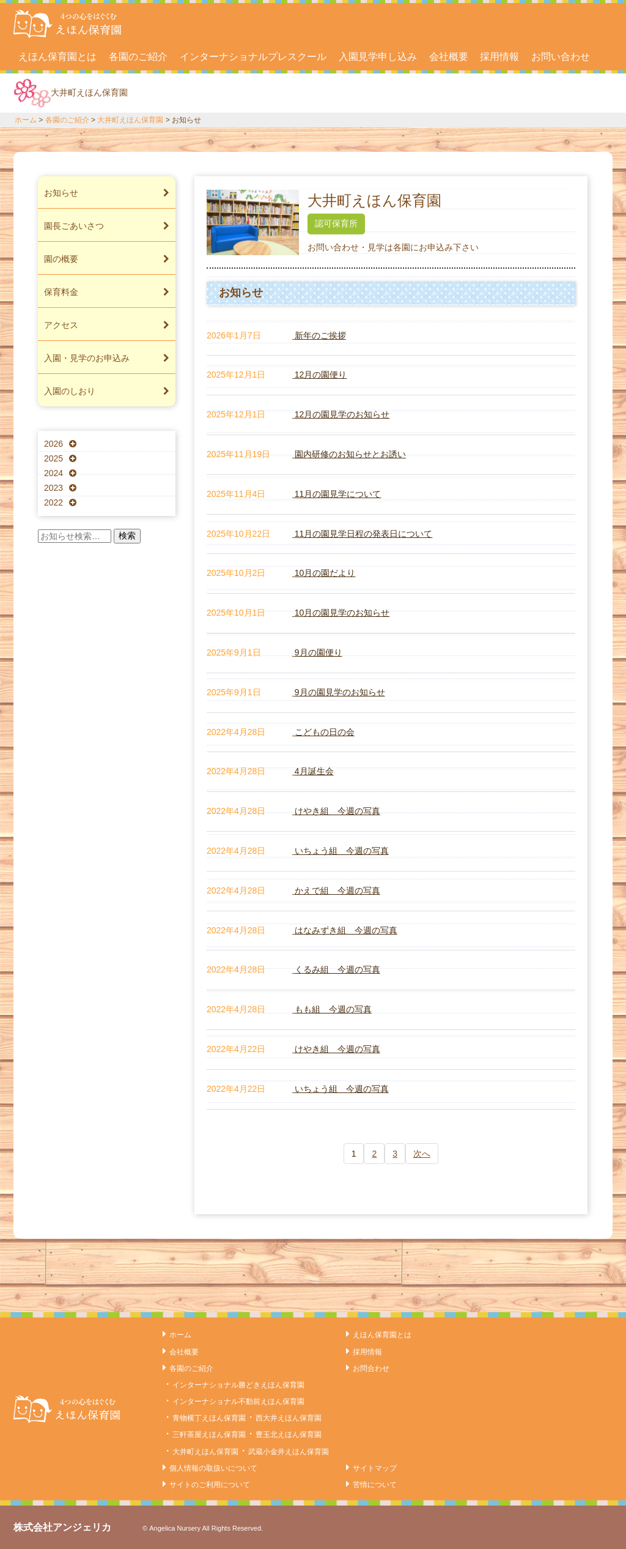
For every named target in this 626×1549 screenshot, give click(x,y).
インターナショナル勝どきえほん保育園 (238, 1385)
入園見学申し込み (378, 56)
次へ (421, 1154)
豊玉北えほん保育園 (289, 1434)
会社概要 (448, 56)
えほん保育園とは (57, 56)
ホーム (26, 120)
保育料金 (106, 292)
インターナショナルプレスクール (253, 56)
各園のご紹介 (138, 56)
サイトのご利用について (209, 1484)
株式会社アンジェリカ (62, 1527)
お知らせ (106, 193)
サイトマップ (375, 1468)
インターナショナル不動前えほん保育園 (238, 1401)
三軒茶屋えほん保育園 (209, 1434)
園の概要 (106, 259)
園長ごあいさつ (106, 226)
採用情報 (499, 56)
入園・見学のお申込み (106, 358)
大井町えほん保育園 (130, 120)
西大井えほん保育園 (289, 1418)
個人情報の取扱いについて (213, 1468)
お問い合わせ (560, 56)
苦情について (375, 1484)
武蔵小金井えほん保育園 (288, 1451)
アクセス (106, 325)
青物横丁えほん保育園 (209, 1418)
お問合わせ (371, 1368)
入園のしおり (106, 391)
